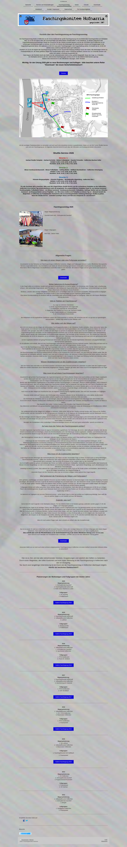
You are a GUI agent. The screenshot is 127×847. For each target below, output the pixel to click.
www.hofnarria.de (63, 1)
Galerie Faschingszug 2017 (63, 697)
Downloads (63, 277)
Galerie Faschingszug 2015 (63, 762)
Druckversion (24, 839)
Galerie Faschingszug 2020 (63, 602)
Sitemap (31, 839)
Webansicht (104, 841)
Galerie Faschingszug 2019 (63, 634)
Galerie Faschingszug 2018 (63, 665)
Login (106, 839)
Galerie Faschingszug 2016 (63, 729)
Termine (63, 73)
